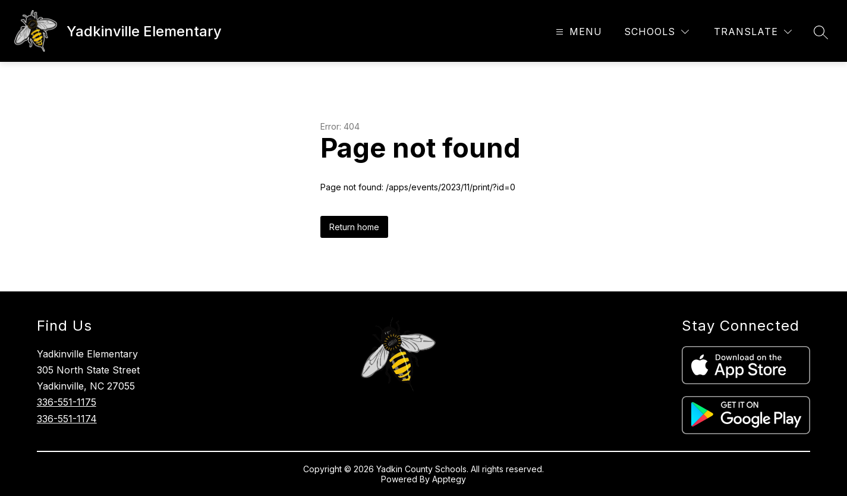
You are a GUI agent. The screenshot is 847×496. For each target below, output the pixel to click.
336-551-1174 (67, 419)
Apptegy (449, 479)
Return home (354, 227)
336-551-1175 (66, 402)
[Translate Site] (753, 31)
